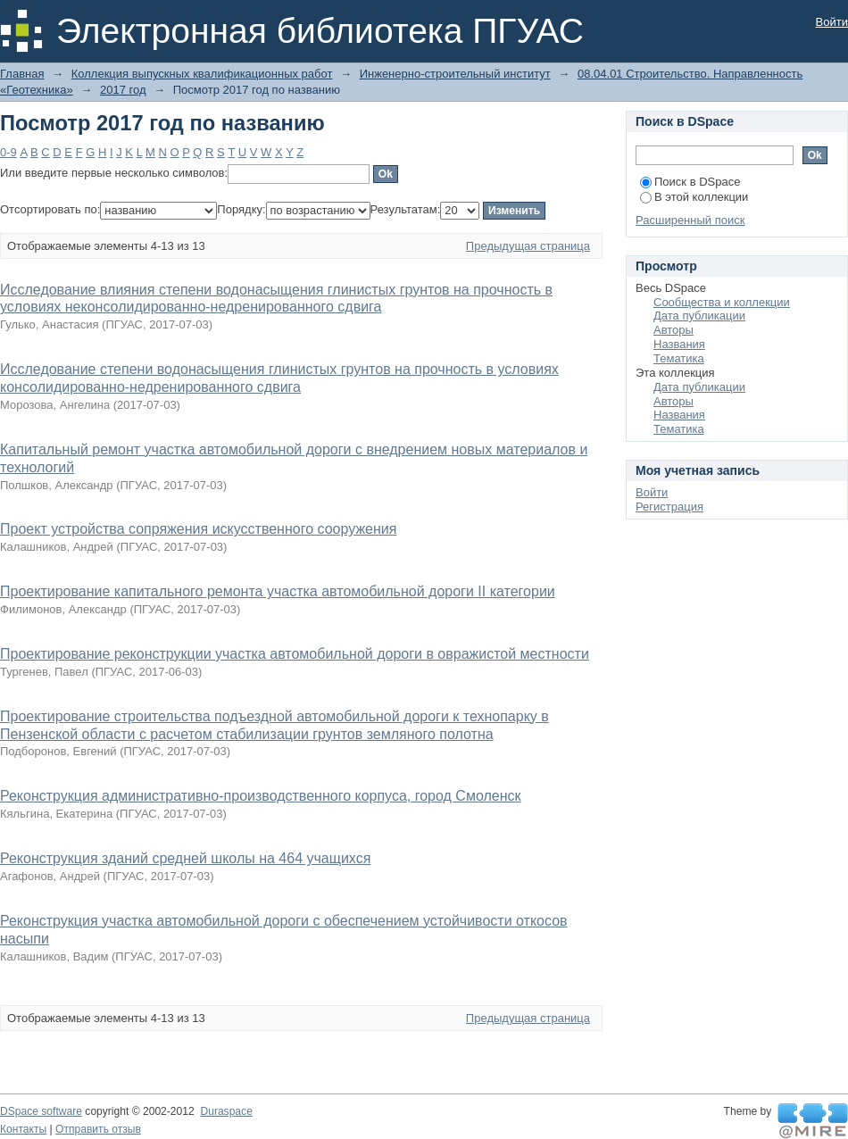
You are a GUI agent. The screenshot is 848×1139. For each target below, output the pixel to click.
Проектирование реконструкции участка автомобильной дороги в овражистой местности (294, 653)
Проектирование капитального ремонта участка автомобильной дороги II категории (277, 591)
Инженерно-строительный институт (455, 73)
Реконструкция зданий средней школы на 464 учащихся (185, 858)
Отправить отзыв (98, 1129)
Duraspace (226, 1111)
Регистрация (669, 506)
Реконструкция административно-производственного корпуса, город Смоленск (260, 795)
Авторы (673, 330)
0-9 (8, 152)
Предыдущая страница (528, 246)
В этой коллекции (694, 197)
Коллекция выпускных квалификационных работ (202, 73)
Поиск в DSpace (690, 181)
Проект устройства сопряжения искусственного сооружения (198, 528)
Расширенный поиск (690, 220)
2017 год (123, 89)
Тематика (678, 358)
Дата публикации (699, 315)
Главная (22, 73)
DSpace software (41, 1111)
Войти (832, 22)
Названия (679, 344)
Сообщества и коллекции (721, 302)
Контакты (23, 1129)
